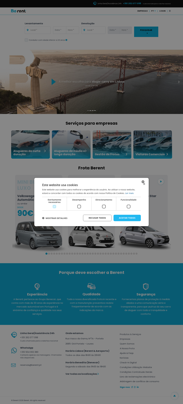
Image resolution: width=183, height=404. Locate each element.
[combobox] (143, 181)
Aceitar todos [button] (127, 217)
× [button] (144, 184)
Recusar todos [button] (97, 217)
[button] (54, 217)
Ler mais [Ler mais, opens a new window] (129, 193)
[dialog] (91, 202)
